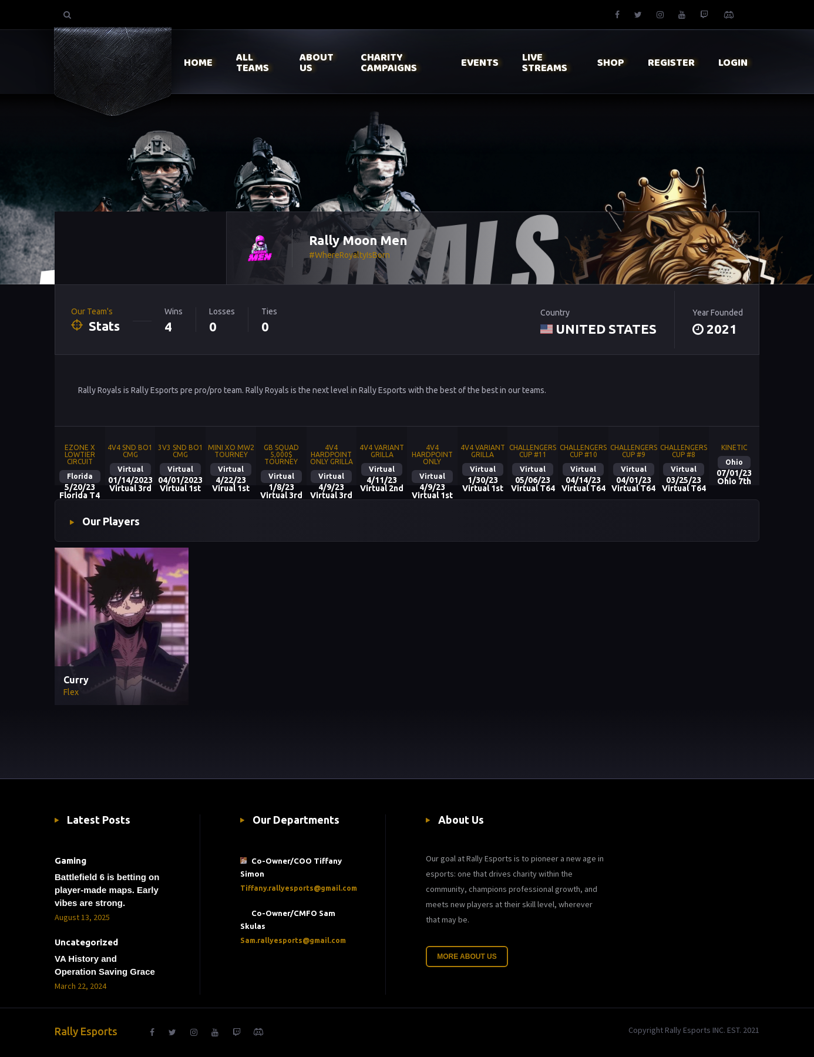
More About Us (467, 956)
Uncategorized (86, 942)
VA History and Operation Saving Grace (105, 965)
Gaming (70, 860)
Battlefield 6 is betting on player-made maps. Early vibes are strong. (107, 890)
